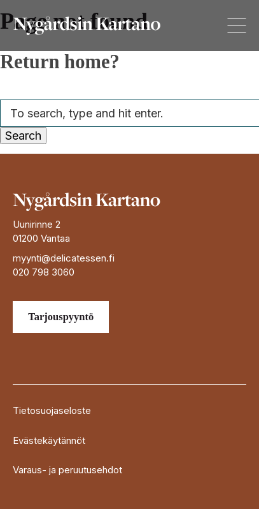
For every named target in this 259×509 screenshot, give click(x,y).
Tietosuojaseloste (52, 410)
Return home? (60, 62)
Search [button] (23, 135)
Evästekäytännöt (49, 440)
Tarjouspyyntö (61, 317)
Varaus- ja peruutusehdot (67, 470)
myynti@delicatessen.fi (64, 258)
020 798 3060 (43, 272)
